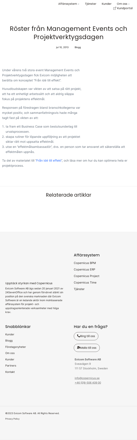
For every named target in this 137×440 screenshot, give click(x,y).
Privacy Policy (12, 418)
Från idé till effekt (48, 160)
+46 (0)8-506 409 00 (88, 382)
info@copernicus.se (87, 378)
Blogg (78, 47)
